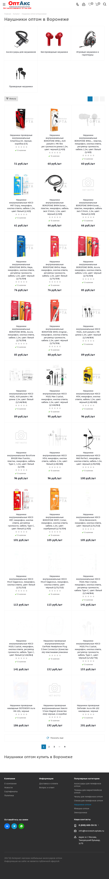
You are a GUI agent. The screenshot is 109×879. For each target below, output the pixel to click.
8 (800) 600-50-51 (88, 825)
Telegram (14, 826)
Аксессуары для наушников (21, 52)
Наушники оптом (82, 804)
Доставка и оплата (48, 783)
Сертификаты (11, 791)
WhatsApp (21, 826)
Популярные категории (86, 778)
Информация (46, 778)
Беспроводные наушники (54, 52)
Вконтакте (7, 826)
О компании (10, 783)
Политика (9, 795)
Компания (9, 778)
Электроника (80, 812)
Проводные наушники (21, 86)
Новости (8, 787)
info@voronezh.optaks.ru (91, 831)
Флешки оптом (81, 808)
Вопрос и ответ (46, 787)
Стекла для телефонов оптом (88, 800)
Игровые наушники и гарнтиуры (87, 53)
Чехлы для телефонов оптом (88, 796)
